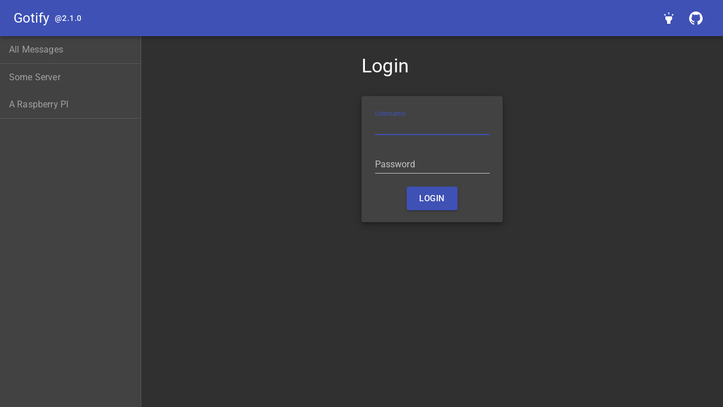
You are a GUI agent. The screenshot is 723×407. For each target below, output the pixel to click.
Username (390, 113)
